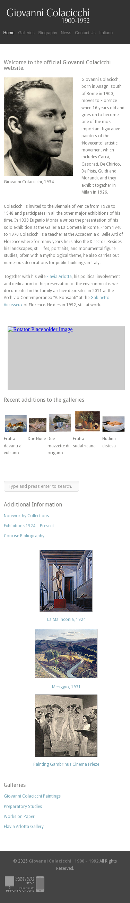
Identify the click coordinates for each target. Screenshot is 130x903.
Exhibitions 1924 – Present (29, 525)
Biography (47, 32)
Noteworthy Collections (26, 515)
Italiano (106, 32)
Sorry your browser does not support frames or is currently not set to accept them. (64, 356)
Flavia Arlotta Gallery (24, 826)
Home (9, 32)
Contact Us (85, 32)
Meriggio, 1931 (66, 687)
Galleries (26, 33)
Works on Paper (19, 816)
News (66, 32)
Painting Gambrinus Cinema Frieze (66, 764)
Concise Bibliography (24, 535)
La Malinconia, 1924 (66, 619)
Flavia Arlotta (59, 276)
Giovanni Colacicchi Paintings (32, 796)
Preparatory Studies (23, 806)
